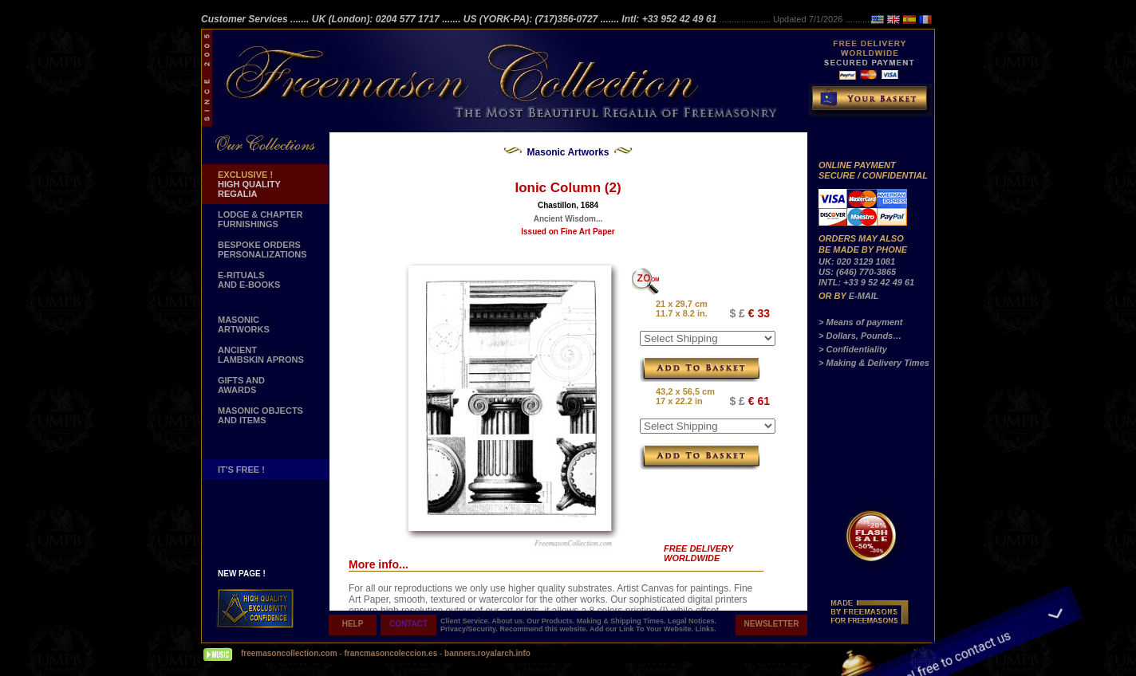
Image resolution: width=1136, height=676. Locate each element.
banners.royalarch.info (487, 653)
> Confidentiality (852, 349)
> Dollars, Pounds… (859, 335)
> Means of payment (860, 322)
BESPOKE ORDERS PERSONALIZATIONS (262, 249)
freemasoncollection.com (289, 653)
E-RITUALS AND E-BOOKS (249, 279)
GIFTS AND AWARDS (241, 385)
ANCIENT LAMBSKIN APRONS (261, 354)
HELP (353, 623)
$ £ (736, 313)
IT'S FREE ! (241, 469)
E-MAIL (864, 296)
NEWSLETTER (771, 623)
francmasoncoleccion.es (392, 653)
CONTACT (408, 623)
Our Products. (552, 621)
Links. (705, 629)
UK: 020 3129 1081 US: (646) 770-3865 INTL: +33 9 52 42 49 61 (866, 272)
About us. (509, 621)
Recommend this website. (544, 629)
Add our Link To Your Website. (642, 629)
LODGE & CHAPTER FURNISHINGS (260, 219)
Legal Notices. (692, 621)
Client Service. (465, 621)
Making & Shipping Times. (622, 621)
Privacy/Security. (469, 629)
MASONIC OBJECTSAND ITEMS (260, 415)
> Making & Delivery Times (873, 362)
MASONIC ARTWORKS (244, 324)
